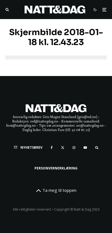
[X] (62, 147)
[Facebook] (52, 147)
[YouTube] (85, 147)
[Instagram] (73, 147)
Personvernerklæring (56, 168)
